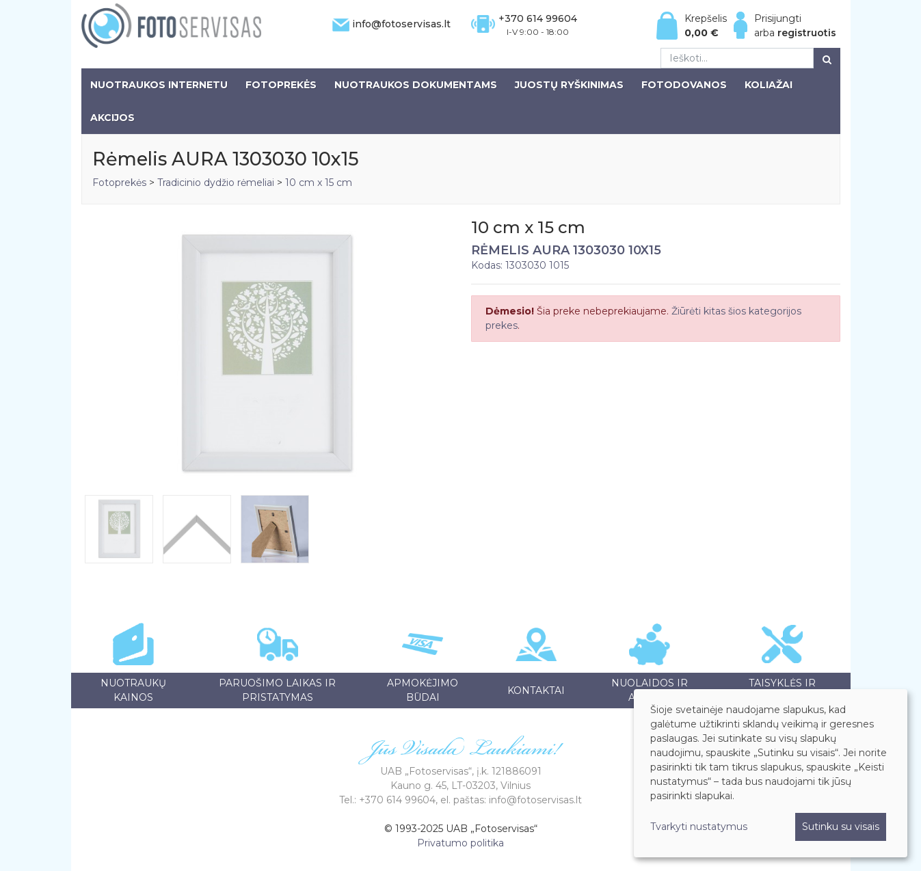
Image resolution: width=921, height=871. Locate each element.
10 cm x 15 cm (318, 182)
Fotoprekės (281, 85)
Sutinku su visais (840, 826)
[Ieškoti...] (737, 58)
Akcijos (112, 117)
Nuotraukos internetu (159, 85)
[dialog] (770, 773)
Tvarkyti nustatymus (698, 826)
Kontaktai (536, 690)
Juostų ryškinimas (569, 85)
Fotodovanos (684, 85)
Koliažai (768, 85)
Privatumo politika (460, 843)
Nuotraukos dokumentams (415, 85)
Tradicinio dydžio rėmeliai (215, 182)
